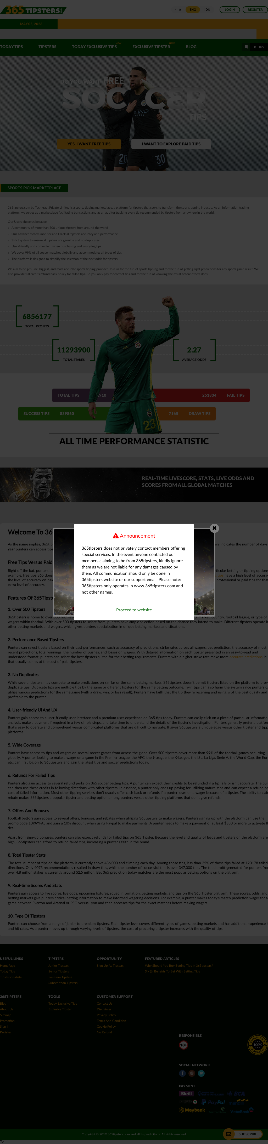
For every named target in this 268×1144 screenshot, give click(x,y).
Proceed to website (134, 610)
